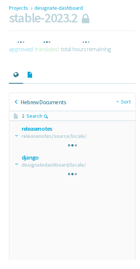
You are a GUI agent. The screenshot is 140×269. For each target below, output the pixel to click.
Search (38, 115)
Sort (126, 101)
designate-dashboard (58, 7)
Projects (19, 7)
